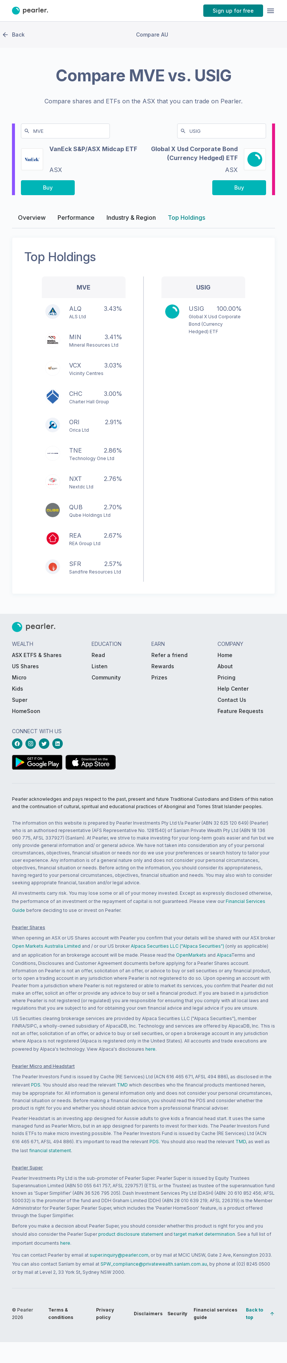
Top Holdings (186, 219)
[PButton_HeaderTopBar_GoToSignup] (233, 10)
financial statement (50, 1150)
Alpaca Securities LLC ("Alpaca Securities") (177, 946)
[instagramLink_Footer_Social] (32, 743)
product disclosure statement (130, 1234)
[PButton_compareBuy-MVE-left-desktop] (48, 189)
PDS (35, 1085)
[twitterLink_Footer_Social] (45, 743)
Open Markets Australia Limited (46, 946)
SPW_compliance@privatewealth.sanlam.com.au (154, 1264)
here (150, 1049)
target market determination (204, 1234)
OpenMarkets (191, 955)
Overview (32, 219)
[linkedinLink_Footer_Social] (59, 743)
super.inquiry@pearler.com (119, 1255)
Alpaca (224, 955)
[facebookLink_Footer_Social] (18, 743)
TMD (122, 1085)
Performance (76, 219)
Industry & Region (131, 219)
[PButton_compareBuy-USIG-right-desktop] (239, 189)
